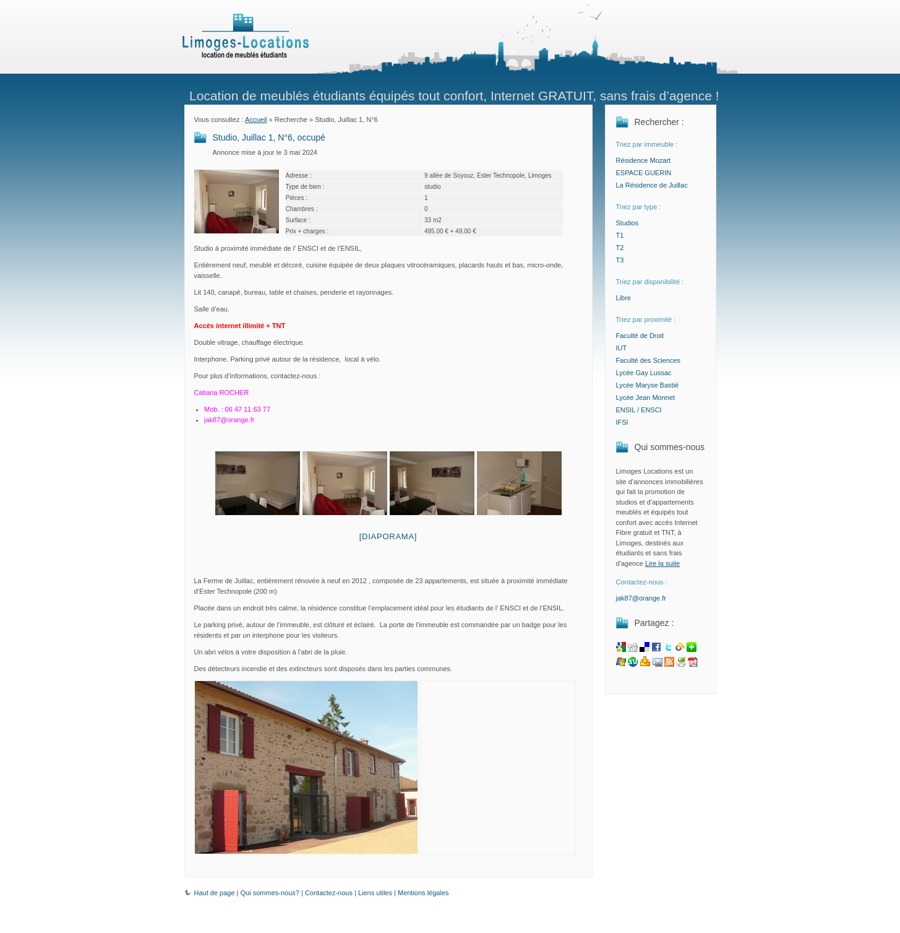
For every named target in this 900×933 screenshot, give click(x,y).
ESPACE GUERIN (644, 172)
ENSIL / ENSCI (639, 410)
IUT (621, 348)
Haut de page (209, 892)
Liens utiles (375, 892)
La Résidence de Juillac (652, 185)
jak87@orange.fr (641, 598)
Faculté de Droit (640, 335)
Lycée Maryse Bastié (647, 385)
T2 (620, 247)
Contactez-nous (329, 892)
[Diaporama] (388, 536)
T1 (620, 235)
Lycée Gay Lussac (644, 372)
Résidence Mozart (643, 160)
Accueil (256, 119)
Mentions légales (423, 892)
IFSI (622, 422)
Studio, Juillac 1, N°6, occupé (269, 137)
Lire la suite (662, 563)
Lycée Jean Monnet (645, 397)
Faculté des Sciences (648, 360)
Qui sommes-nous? (270, 892)
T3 (620, 260)
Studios (627, 223)
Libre (623, 298)
